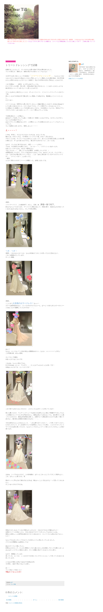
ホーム (35, 600)
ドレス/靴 (13, 584)
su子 (82, 64)
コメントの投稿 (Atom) (15, 603)
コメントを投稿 (12, 596)
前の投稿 (61, 600)
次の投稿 (8, 600)
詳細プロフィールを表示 (76, 78)
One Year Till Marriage (15, 12)
